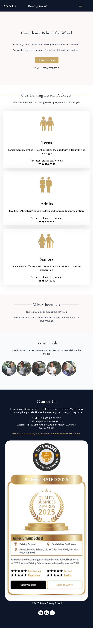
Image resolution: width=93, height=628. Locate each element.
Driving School (37, 6)
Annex (10, 5)
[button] (80, 5)
